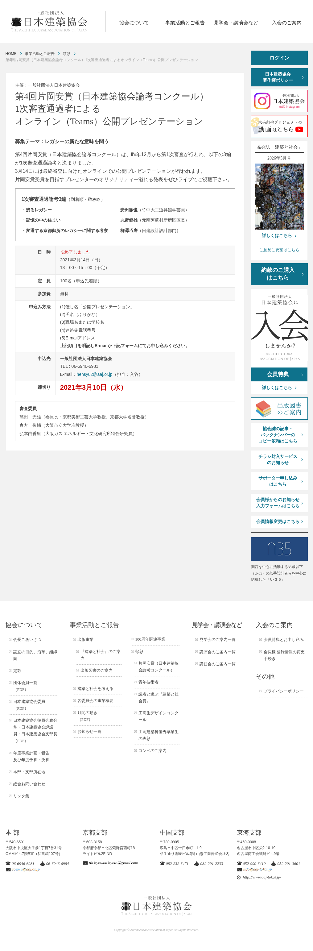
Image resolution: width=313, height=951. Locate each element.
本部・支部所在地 (29, 772)
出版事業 (85, 639)
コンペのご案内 (152, 750)
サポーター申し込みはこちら (277, 481)
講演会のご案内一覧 (218, 652)
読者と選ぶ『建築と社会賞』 (158, 697)
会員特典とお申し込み (284, 639)
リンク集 (21, 796)
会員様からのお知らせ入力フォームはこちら (277, 502)
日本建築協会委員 (29, 705)
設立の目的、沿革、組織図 (35, 655)
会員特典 (278, 374)
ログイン (279, 57)
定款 (17, 670)
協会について (134, 22)
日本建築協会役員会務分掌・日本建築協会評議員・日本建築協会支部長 (35, 730)
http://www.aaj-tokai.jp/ (262, 877)
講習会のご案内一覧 (218, 664)
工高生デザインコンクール (158, 716)
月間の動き (87, 716)
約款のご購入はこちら (277, 274)
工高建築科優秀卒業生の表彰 (158, 735)
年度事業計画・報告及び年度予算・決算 (31, 756)
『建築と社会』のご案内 (100, 655)
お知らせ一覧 (89, 731)
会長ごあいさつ (27, 639)
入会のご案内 (287, 22)
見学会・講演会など (236, 22)
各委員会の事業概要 (95, 700)
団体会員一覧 (25, 686)
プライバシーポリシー (284, 691)
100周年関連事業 (150, 639)
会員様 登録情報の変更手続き (284, 655)
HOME (11, 54)
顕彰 (66, 54)
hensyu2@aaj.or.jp (94, 374)
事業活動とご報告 (185, 22)
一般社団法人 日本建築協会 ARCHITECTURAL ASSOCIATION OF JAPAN (58, 21)
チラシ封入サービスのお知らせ (277, 459)
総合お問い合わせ (29, 784)
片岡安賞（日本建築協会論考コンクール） (158, 666)
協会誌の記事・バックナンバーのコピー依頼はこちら (277, 434)
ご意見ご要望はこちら (279, 249)
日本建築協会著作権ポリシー (278, 77)
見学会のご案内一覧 (218, 639)
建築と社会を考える (95, 688)
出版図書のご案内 (96, 670)
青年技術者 (148, 682)
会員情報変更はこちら (277, 521)
